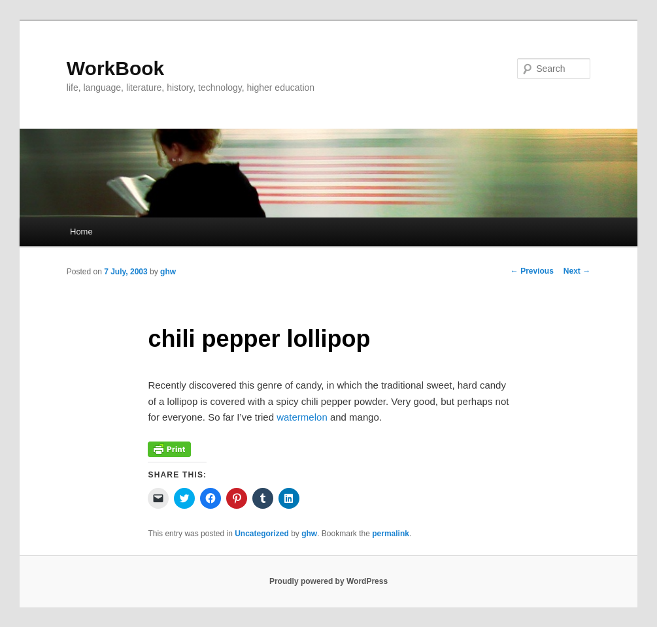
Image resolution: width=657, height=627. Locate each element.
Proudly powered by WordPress (328, 581)
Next (577, 271)
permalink (390, 533)
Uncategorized (262, 533)
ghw (168, 271)
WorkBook (115, 68)
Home (81, 231)
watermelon (302, 417)
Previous (532, 271)
